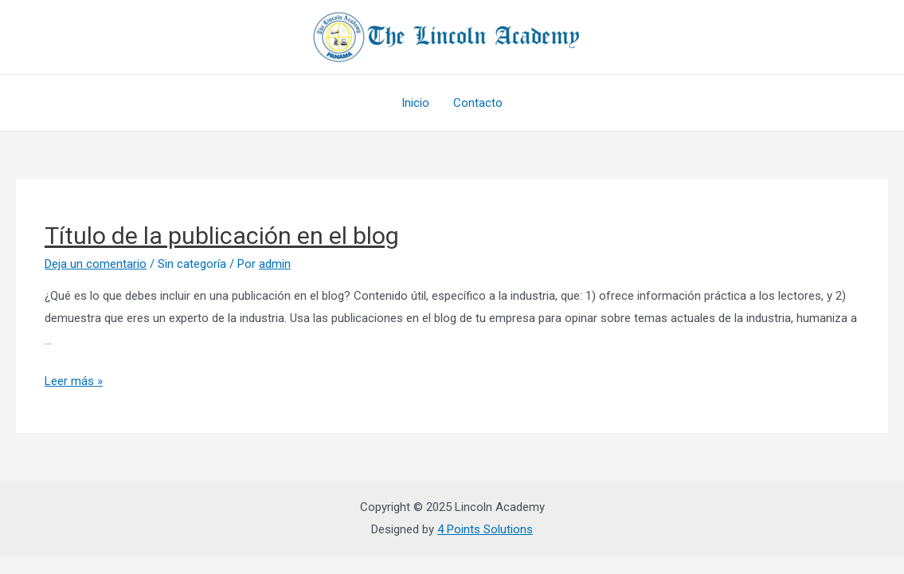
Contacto (478, 103)
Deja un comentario (96, 264)
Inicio (415, 103)
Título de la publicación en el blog (222, 236)
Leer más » (74, 381)
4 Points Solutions (485, 529)
